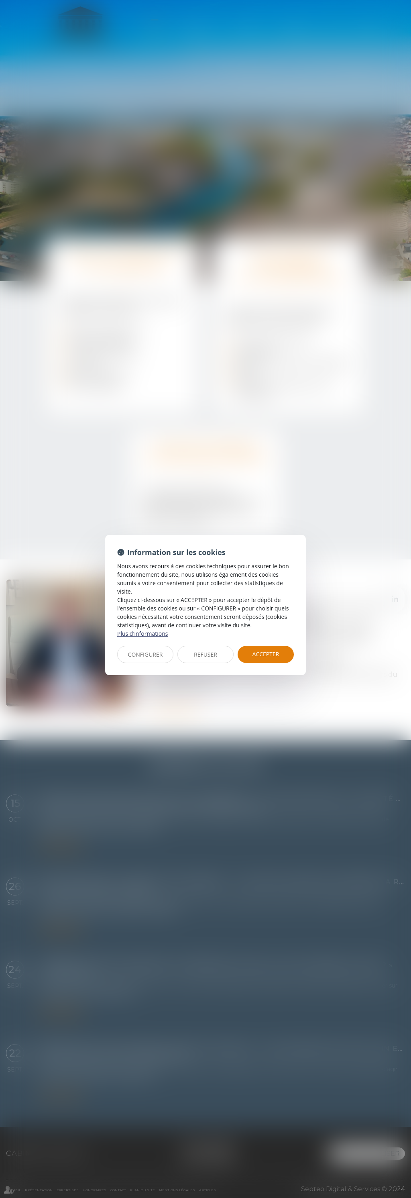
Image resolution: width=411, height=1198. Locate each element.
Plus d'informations (142, 633)
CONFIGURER (145, 654)
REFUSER (205, 654)
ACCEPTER (265, 654)
